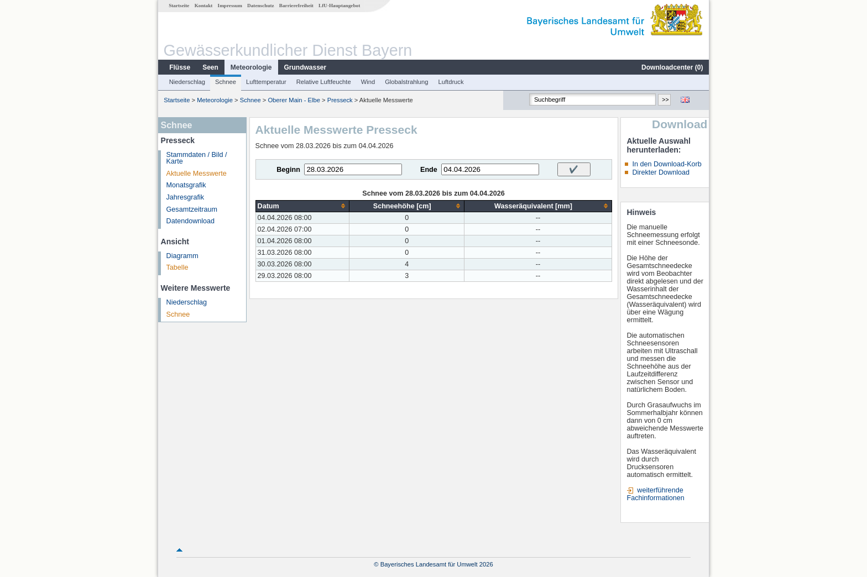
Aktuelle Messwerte (196, 173)
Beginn (288, 170)
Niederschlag (187, 81)
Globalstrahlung (406, 81)
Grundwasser (305, 67)
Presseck (340, 100)
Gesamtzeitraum (191, 209)
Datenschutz (260, 5)
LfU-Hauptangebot (339, 5)
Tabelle (177, 267)
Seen (210, 67)
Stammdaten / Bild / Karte (196, 158)
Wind (368, 81)
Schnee (225, 81)
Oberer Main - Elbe (294, 100)
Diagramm (182, 256)
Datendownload (190, 221)
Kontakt (204, 5)
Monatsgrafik (186, 185)
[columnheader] (302, 206)
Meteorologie (251, 67)
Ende (428, 170)
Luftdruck (451, 81)
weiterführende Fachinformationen (655, 494)
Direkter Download (661, 172)
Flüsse (179, 67)
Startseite (179, 5)
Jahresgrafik (185, 197)
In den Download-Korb (666, 164)
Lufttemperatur (266, 81)
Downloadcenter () (672, 67)
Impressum (230, 5)
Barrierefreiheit (296, 5)
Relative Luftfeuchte (323, 81)
